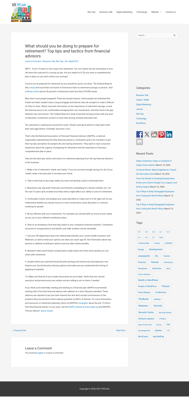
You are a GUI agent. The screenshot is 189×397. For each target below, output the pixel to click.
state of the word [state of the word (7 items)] (145, 329)
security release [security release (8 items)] (165, 317)
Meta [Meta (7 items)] (168, 273)
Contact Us (171, 12)
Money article (33, 91)
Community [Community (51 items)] (143, 248)
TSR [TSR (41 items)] (168, 329)
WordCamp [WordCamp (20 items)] (143, 341)
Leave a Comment (33, 61)
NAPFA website (76, 307)
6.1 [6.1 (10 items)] (161, 237)
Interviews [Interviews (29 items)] (157, 273)
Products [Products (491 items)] (144, 303)
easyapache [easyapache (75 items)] (144, 260)
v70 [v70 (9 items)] (168, 335)
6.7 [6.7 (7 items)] (153, 242)
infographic (83, 303)
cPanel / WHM (143, 100)
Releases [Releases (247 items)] (143, 310)
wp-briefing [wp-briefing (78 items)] (158, 341)
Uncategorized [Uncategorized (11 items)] (144, 335)
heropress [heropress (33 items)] (142, 273)
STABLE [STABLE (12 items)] (162, 323)
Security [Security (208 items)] (158, 310)
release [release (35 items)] (157, 303)
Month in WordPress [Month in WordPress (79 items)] (148, 284)
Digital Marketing (124, 12)
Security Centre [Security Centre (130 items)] (146, 317)
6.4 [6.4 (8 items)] (139, 242)
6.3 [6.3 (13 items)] (168, 236)
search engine (47, 311)
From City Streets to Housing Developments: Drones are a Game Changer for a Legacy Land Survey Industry (156, 187)
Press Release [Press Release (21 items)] (144, 297)
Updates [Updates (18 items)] (158, 335)
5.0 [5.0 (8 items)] (139, 237)
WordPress (141, 123)
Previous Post (19, 330)
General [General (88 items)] (155, 267)
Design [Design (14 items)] (141, 254)
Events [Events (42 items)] (167, 260)
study (32, 87)
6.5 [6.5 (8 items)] (146, 242)
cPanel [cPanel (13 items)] (157, 248)
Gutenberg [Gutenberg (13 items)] (168, 267)
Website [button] (155, 12)
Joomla (139, 109)
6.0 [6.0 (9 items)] (153, 237)
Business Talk (106, 12)
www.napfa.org (93, 307)
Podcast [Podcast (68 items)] (166, 291)
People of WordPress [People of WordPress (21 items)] (147, 291)
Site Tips (91, 12)
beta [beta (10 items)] (161, 242)
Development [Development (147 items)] (155, 254)
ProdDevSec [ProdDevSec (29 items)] (160, 297)
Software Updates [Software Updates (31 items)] (146, 323)
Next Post (121, 330)
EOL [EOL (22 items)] (157, 260)
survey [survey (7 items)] (158, 329)
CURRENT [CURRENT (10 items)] (169, 248)
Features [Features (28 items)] (142, 267)
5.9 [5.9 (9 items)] (146, 237)
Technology (141, 12)
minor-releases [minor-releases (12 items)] (144, 279)
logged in (41, 353)
